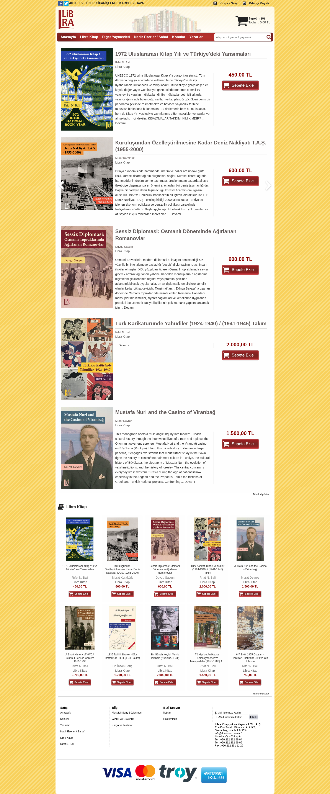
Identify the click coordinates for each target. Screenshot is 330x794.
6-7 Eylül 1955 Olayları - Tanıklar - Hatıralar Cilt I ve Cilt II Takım (250, 658)
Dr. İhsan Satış (122, 666)
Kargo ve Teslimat (122, 725)
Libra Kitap (122, 67)
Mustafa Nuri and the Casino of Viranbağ (165, 412)
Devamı (120, 123)
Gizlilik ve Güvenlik (123, 718)
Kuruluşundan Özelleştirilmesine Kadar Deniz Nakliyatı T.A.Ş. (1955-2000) (190, 146)
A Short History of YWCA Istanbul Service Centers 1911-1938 (79, 658)
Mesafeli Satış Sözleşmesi (127, 712)
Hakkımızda (170, 718)
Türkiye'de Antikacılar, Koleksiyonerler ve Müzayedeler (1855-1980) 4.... (207, 658)
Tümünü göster (261, 494)
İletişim (167, 712)
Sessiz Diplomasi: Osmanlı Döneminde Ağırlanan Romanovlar (175, 234)
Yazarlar (65, 725)
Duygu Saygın (124, 246)
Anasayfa (65, 712)
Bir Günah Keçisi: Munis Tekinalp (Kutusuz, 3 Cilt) (165, 656)
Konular (64, 718)
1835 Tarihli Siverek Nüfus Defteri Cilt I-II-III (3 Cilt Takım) (122, 656)
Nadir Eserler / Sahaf (72, 731)
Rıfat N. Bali (122, 62)
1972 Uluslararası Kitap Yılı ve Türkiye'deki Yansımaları (183, 54)
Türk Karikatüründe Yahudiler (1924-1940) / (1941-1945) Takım (190, 323)
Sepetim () (256, 18)
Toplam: (259, 22)
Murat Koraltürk (124, 158)
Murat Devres (123, 420)
